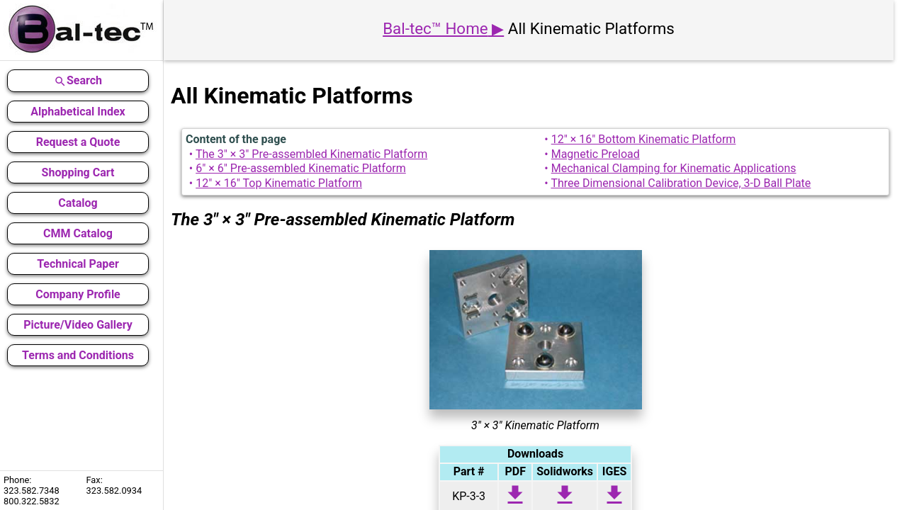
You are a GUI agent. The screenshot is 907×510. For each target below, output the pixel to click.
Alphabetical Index (77, 111)
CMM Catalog (78, 233)
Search (78, 81)
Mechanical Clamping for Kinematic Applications (673, 168)
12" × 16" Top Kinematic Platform (279, 183)
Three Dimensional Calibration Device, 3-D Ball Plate (681, 183)
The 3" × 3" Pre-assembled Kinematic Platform (311, 154)
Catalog (77, 203)
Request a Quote (78, 142)
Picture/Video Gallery (78, 325)
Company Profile (77, 294)
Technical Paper (78, 264)
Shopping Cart (78, 172)
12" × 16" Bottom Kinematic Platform (643, 139)
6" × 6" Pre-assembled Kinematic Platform (301, 168)
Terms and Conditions (78, 355)
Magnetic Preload (595, 154)
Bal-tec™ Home (435, 28)
